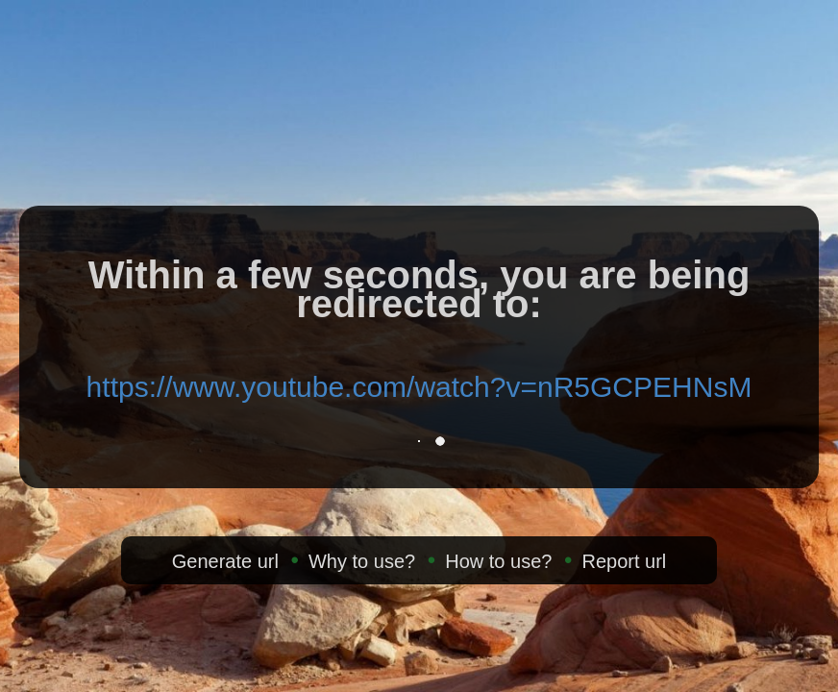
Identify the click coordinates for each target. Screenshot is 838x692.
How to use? (498, 561)
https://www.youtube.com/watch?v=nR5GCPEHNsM (419, 387)
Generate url (225, 561)
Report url (623, 561)
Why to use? (361, 561)
